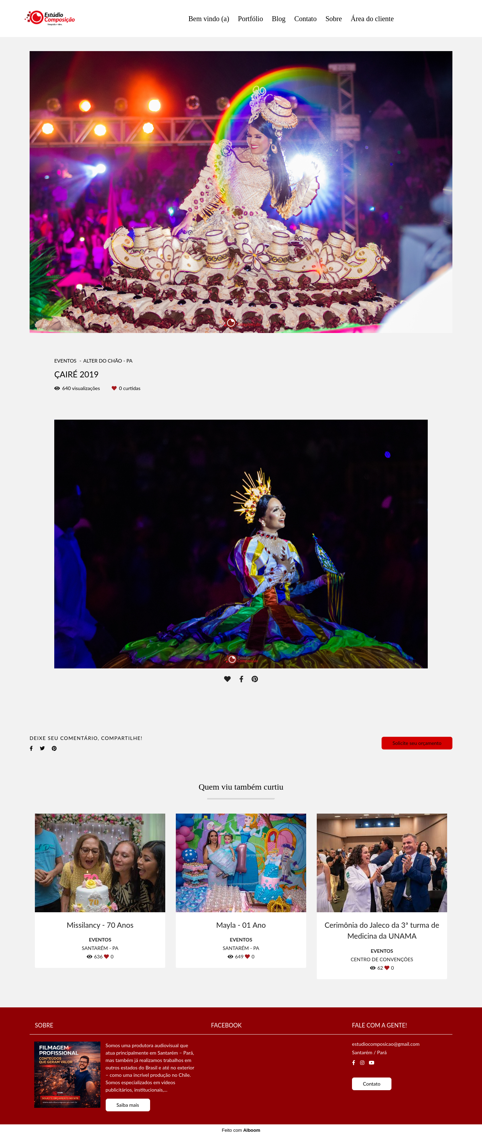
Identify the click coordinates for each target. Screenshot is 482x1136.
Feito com (241, 1130)
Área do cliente (372, 19)
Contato (305, 19)
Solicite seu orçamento (417, 743)
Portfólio (250, 19)
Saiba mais (128, 1105)
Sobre (334, 19)
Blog (278, 19)
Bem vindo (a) (209, 19)
